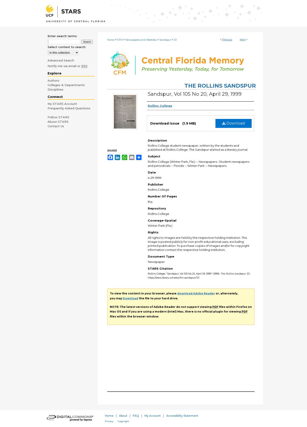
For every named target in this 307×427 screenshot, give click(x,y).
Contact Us (56, 126)
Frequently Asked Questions (69, 108)
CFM (120, 39)
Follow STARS (58, 117)
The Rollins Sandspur (220, 85)
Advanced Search (61, 60)
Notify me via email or (68, 66)
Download (233, 123)
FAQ (136, 415)
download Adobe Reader (196, 293)
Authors (53, 80)
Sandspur (165, 39)
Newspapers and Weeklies (141, 39)
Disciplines (55, 89)
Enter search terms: (62, 36)
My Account (152, 415)
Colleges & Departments (66, 85)
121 (175, 39)
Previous (227, 39)
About (123, 415)
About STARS (58, 121)
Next (242, 39)
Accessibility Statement (182, 415)
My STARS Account (62, 104)
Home (110, 39)
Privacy (109, 421)
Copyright (123, 421)
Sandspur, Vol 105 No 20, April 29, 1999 (195, 94)
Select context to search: (67, 47)
